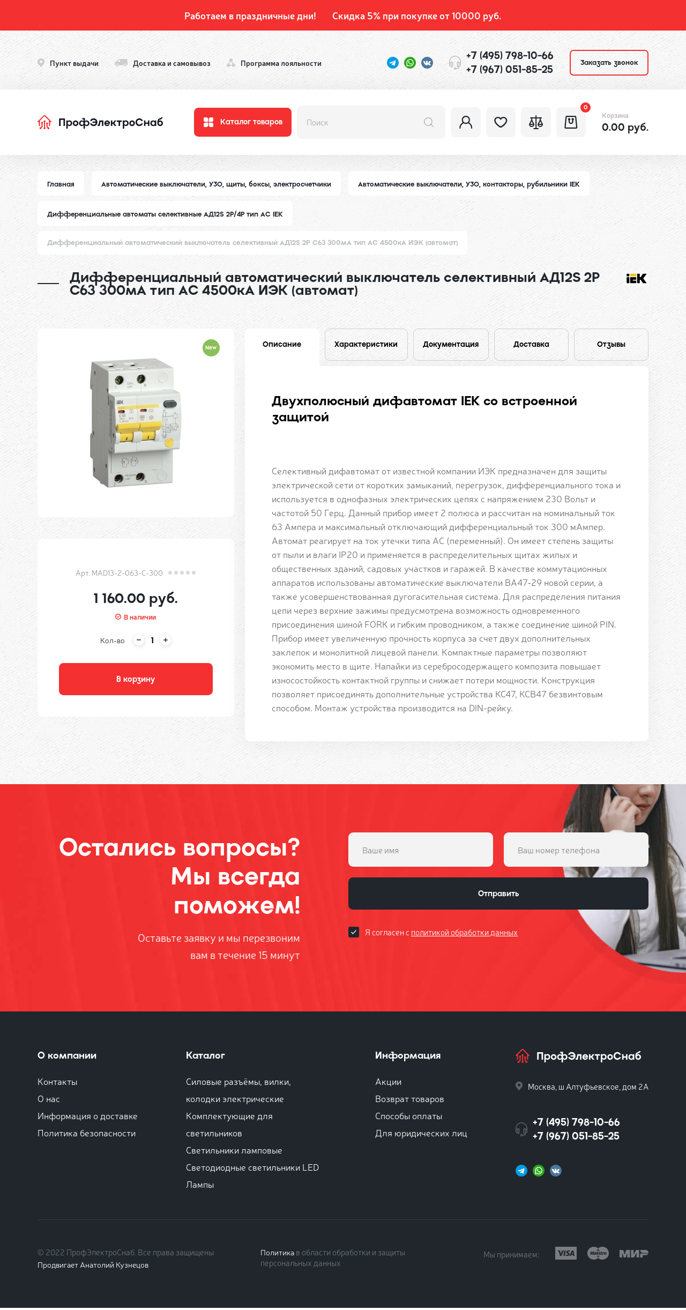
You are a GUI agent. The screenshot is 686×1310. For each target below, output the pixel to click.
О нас (49, 1100)
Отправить (498, 897)
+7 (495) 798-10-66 (510, 55)
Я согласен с (441, 936)
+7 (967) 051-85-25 (509, 69)
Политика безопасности (87, 1134)
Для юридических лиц (421, 1134)
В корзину (135, 681)
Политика (277, 1254)
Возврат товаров (409, 1100)
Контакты (57, 1083)
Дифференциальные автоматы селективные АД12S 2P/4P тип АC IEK (168, 215)
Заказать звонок (609, 62)
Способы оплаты (408, 1117)
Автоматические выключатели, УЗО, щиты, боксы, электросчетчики (218, 184)
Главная (61, 184)
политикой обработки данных (464, 936)
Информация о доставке (88, 1117)
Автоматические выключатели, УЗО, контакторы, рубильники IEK (474, 184)
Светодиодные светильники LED (252, 1169)
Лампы (200, 1186)
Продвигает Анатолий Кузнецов (95, 1266)
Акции (388, 1083)
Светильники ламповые (234, 1151)
